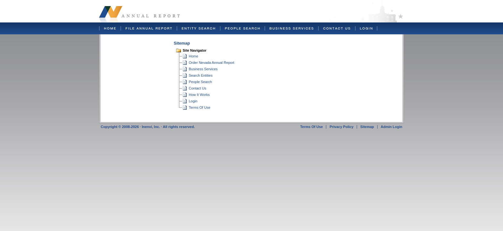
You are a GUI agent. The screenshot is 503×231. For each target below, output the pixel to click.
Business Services (203, 69)
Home (193, 56)
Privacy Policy (341, 127)
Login (193, 101)
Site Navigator (195, 50)
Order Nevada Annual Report (211, 62)
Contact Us (197, 88)
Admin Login (391, 127)
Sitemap (367, 127)
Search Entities (201, 75)
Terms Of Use (199, 107)
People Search (200, 82)
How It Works (199, 95)
